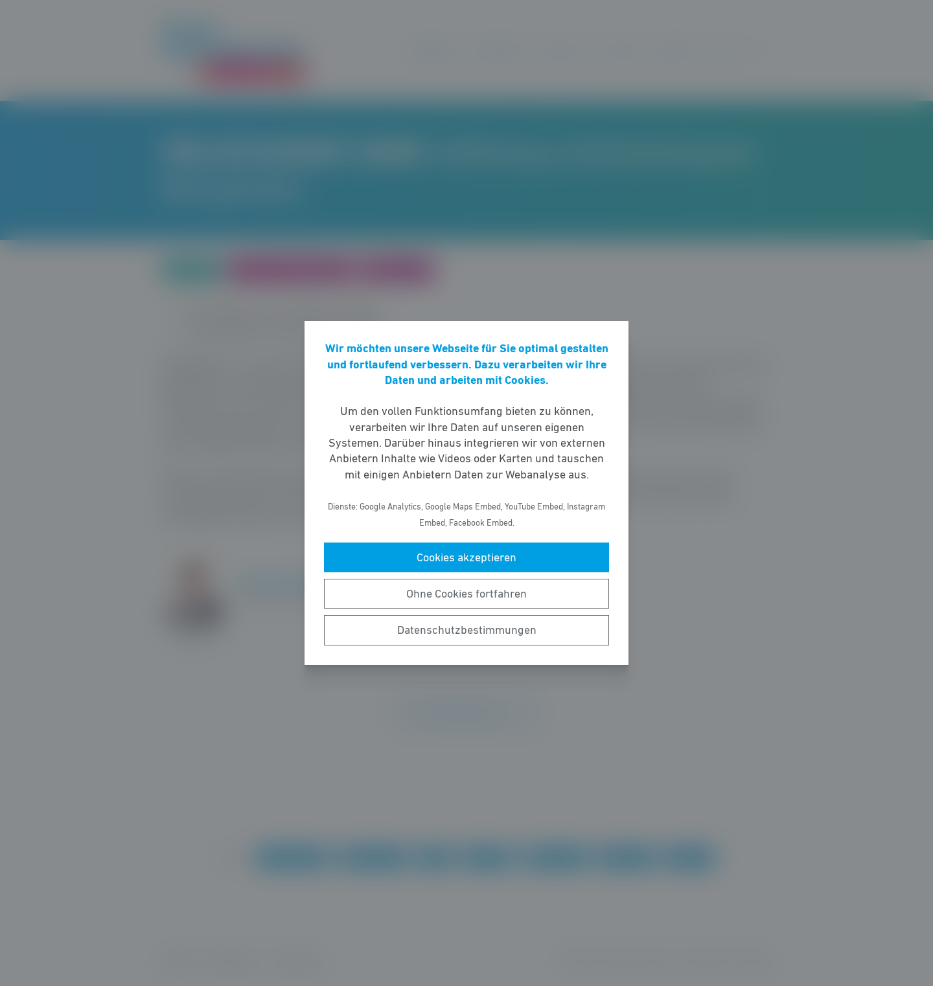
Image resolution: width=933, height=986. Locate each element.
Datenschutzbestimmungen (466, 630)
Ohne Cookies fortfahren (466, 594)
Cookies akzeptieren (466, 557)
